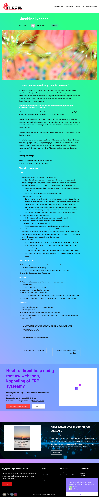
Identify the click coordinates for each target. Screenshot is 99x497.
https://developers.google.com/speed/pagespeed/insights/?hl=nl (48, 226)
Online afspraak (45, 479)
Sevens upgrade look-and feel (33, 350)
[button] (70, 487)
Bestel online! (56, 452)
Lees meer (38, 406)
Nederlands (54, 25)
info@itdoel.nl (44, 474)
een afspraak (44, 163)
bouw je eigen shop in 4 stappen (37, 132)
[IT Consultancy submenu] (63, 6)
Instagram (83, 473)
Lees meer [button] (91, 484)
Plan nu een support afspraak (18, 406)
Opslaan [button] (81, 494)
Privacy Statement (36, 494)
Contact (53, 494)
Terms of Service (46, 494)
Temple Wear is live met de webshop (66, 351)
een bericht (30, 163)
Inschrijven (7, 484)
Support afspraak (45, 480)
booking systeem (38, 401)
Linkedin (82, 476)
